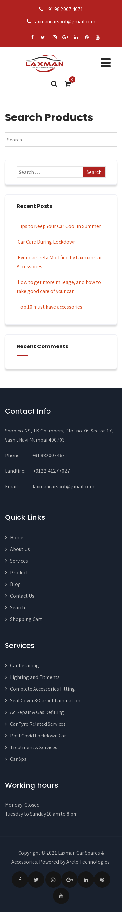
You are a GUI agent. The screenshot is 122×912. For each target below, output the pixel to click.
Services (19, 560)
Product (19, 572)
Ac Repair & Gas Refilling (37, 712)
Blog (15, 584)
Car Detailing (24, 665)
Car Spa (18, 759)
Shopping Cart (26, 619)
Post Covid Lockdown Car (38, 735)
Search (17, 607)
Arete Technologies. (88, 861)
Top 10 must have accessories (49, 306)
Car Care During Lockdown (46, 241)
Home (16, 537)
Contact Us (22, 595)
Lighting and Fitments (35, 677)
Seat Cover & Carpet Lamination (45, 700)
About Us (20, 549)
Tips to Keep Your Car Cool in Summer (59, 226)
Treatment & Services (33, 747)
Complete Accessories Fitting (42, 689)
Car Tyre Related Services (38, 724)
